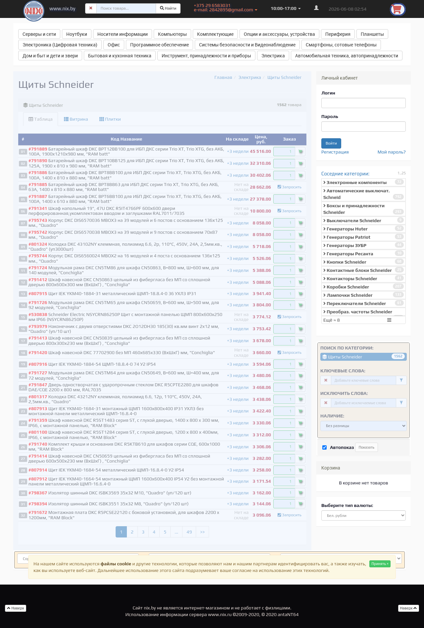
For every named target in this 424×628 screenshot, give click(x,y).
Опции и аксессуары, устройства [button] (279, 34)
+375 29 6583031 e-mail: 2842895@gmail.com (225, 7)
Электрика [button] (273, 55)
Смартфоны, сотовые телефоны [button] (341, 44)
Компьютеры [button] (172, 34)
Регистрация (335, 152)
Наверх (408, 608)
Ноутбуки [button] (76, 34)
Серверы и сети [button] (39, 34)
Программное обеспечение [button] (159, 44)
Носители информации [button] (122, 34)
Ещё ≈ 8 (358, 320)
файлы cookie (116, 563)
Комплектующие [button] (215, 34)
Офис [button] (114, 44)
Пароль (329, 116)
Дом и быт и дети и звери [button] (50, 55)
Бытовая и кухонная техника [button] (119, 55)
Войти (331, 143)
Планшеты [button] (372, 34)
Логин (328, 92)
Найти (168, 8)
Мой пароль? (392, 152)
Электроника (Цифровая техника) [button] (60, 44)
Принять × (380, 564)
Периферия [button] (337, 34)
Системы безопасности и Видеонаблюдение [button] (247, 44)
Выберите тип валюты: (347, 505)
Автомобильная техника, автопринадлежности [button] (346, 55)
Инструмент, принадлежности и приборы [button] (206, 55)
